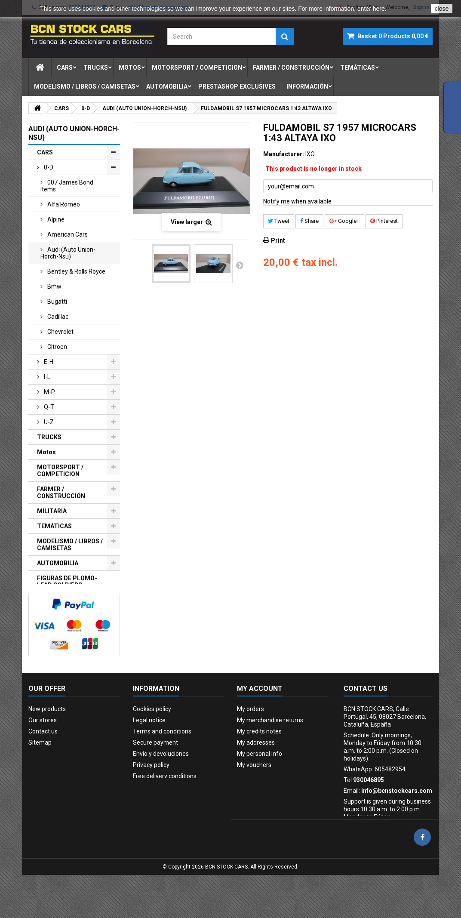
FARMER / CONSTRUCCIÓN (61, 492)
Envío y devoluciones (161, 788)
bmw (53, 286)
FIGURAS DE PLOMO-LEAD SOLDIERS (67, 581)
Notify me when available (297, 201)
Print (278, 240)
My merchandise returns (270, 755)
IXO (310, 154)
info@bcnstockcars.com (396, 825)
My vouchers (254, 799)
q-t (48, 407)
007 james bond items (66, 186)
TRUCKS (49, 437)
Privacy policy (151, 799)
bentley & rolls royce (75, 271)
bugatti (56, 301)
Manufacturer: (283, 154)
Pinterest (384, 221)
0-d (48, 167)
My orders (250, 743)
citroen (56, 346)
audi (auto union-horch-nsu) (67, 253)
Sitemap (40, 777)
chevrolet (60, 331)
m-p (49, 391)
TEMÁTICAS (54, 526)
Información (307, 86)
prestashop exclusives (237, 86)
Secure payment (155, 777)
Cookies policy (152, 743)
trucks (95, 67)
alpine (55, 219)
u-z (48, 422)
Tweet (278, 221)
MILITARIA (52, 511)
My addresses (256, 777)
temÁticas (357, 67)
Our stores (42, 755)
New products (47, 743)
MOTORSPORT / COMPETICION (60, 470)
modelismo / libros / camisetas (84, 86)
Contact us (43, 766)
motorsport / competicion (197, 67)
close (442, 8)
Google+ (344, 221)
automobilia (166, 86)
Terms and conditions (162, 766)
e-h (48, 361)
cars (65, 67)
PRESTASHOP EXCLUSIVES (57, 603)
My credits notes (259, 766)
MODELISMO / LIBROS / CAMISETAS (70, 544)
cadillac (57, 316)
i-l (46, 376)
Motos (46, 452)
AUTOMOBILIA (57, 563)
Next (239, 265)
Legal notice (149, 755)
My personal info (259, 788)
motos (130, 67)
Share (309, 221)
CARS (45, 152)
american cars (67, 234)
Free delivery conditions (165, 810)
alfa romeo (63, 204)
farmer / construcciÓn (291, 67)
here (379, 8)
